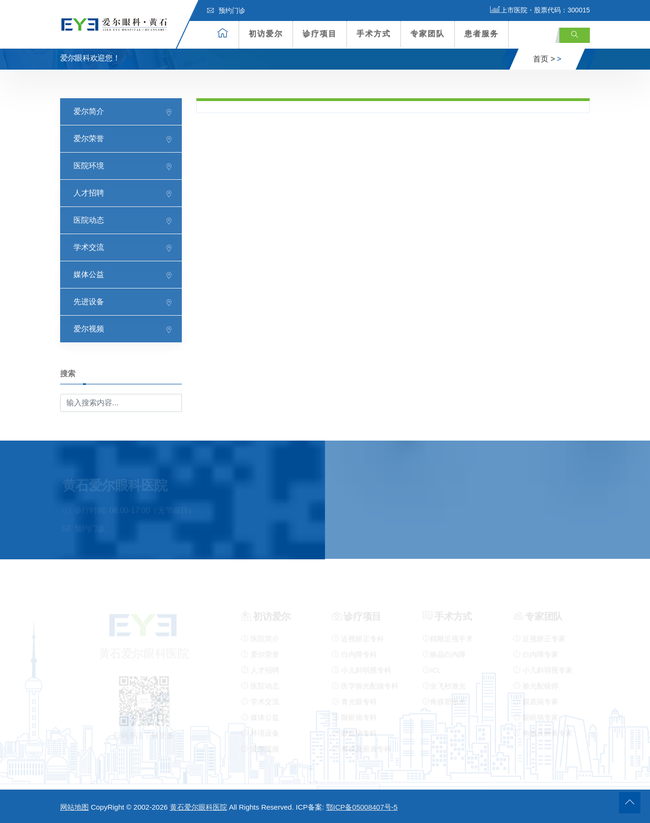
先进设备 (88, 301)
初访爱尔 (266, 34)
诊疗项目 (320, 34)
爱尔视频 (88, 328)
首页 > (544, 59)
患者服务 (481, 34)
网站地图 (74, 807)
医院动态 (88, 220)
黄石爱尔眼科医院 (198, 807)
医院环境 (88, 165)
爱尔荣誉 (88, 138)
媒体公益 (88, 274)
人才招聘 (88, 192)
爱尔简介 (88, 111)
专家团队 (427, 34)
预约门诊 (226, 10)
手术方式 (373, 34)
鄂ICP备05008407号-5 (362, 807)
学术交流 (88, 247)
